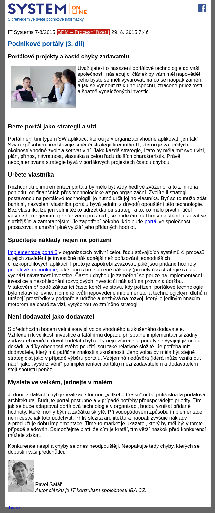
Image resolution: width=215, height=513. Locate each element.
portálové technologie (32, 269)
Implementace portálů (33, 252)
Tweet (15, 507)
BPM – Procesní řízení (83, 32)
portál (151, 221)
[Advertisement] (142, 108)
